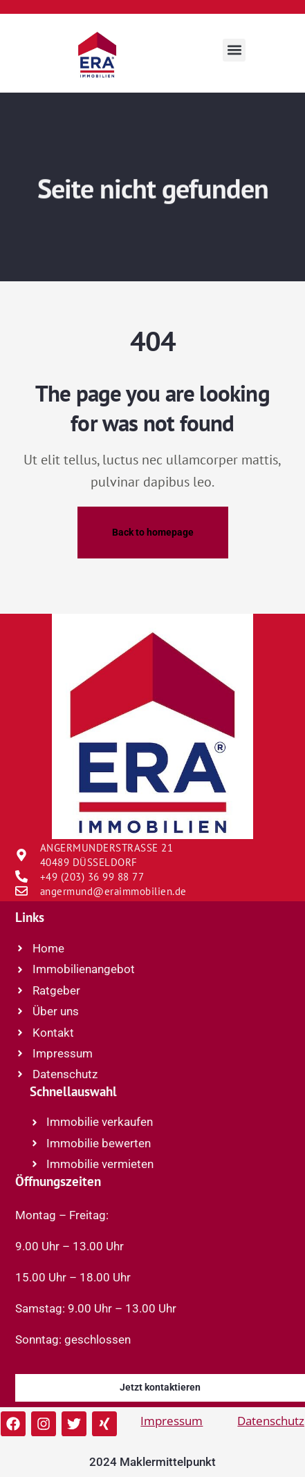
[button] (234, 50)
